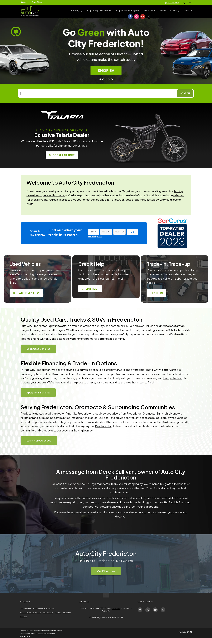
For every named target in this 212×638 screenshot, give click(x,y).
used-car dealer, (55, 413)
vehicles (178, 195)
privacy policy (50, 633)
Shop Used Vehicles (38, 348)
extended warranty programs (75, 338)
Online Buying (76, 11)
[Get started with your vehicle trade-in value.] (132, 232)
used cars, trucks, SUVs (118, 325)
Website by (185, 632)
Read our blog (103, 426)
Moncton (175, 413)
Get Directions (106, 571)
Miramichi (27, 417)
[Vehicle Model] (119, 232)
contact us (46, 430)
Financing (174, 11)
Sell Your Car (150, 11)
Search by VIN (95, 236)
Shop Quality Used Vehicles (99, 11)
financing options (31, 374)
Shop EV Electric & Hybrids (128, 11)
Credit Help (90, 288)
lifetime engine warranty (36, 338)
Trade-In (156, 292)
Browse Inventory (26, 292)
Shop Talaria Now (62, 155)
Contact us (126, 199)
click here (116, 608)
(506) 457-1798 (172, 3)
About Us (188, 11)
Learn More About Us (38, 440)
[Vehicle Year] (93, 232)
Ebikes (163, 11)
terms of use (41, 633)
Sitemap (22, 636)
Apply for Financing (38, 392)
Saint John (163, 413)
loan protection (172, 378)
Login (28, 636)
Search (185, 93)
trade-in (126, 374)
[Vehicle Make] (106, 232)
